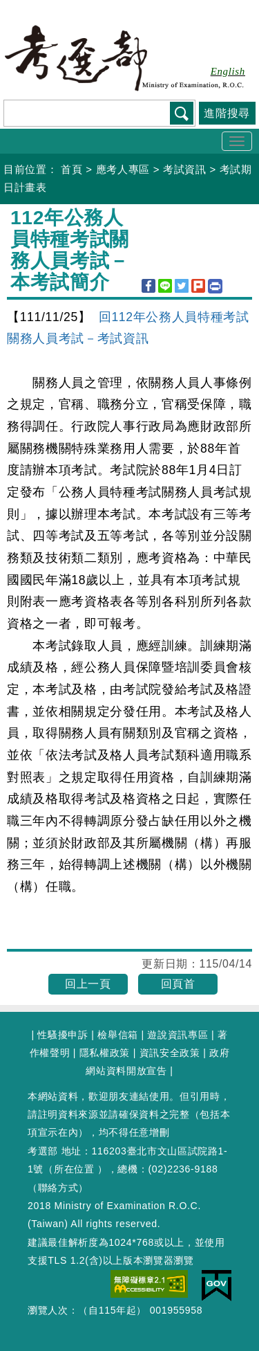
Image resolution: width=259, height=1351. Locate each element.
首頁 (71, 169)
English (228, 71)
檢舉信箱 (117, 1034)
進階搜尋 (227, 113)
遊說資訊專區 (177, 1034)
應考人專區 (123, 169)
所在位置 (74, 1169)
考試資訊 (185, 169)
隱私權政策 (104, 1052)
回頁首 (178, 984)
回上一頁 (88, 984)
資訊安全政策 (170, 1052)
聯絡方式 (58, 1187)
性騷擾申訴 (62, 1034)
